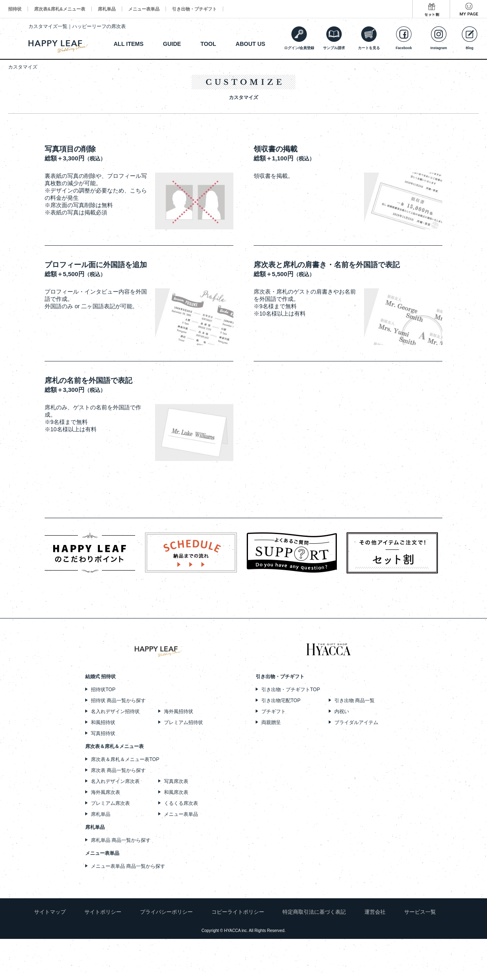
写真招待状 (103, 733)
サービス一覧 (420, 912)
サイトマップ (50, 912)
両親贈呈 (271, 722)
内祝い (341, 711)
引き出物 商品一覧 (354, 700)
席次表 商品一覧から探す (118, 770)
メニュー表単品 (143, 8)
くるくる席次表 (181, 803)
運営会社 (375, 912)
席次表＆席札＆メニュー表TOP (125, 759)
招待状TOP (103, 689)
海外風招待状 (178, 711)
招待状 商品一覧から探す (118, 700)
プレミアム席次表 (110, 803)
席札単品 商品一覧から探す (121, 840)
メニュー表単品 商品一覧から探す (128, 866)
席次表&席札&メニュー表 (59, 8)
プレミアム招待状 (183, 722)
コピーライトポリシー (237, 912)
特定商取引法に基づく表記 (314, 912)
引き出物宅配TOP (280, 700)
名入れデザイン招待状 (115, 711)
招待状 (15, 8)
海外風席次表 (105, 792)
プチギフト (273, 711)
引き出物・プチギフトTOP (290, 689)
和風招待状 (103, 722)
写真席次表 (176, 781)
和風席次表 (176, 792)
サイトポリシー (102, 912)
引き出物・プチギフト (194, 8)
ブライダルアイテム (356, 722)
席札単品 (107, 8)
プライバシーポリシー (166, 912)
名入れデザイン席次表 (115, 781)
